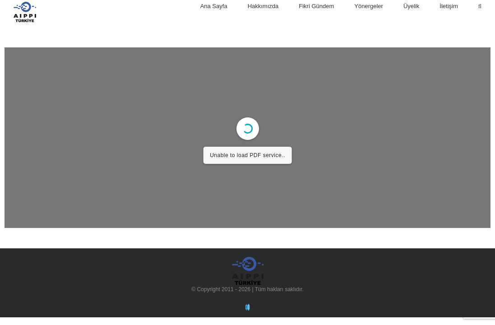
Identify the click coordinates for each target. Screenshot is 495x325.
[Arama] (479, 6)
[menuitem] (224, 6)
